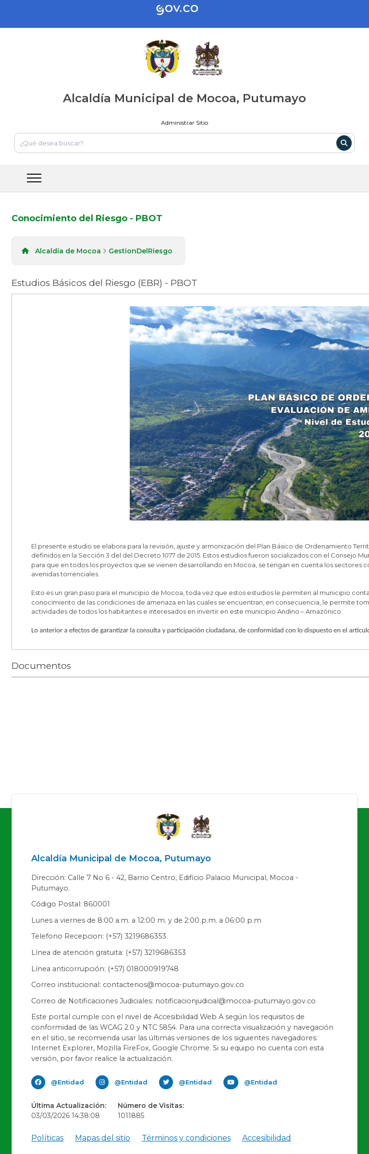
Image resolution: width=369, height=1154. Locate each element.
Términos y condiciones (186, 1137)
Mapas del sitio (102, 1137)
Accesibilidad (266, 1137)
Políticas (47, 1137)
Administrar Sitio (184, 122)
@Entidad (67, 1082)
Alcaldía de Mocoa (68, 251)
